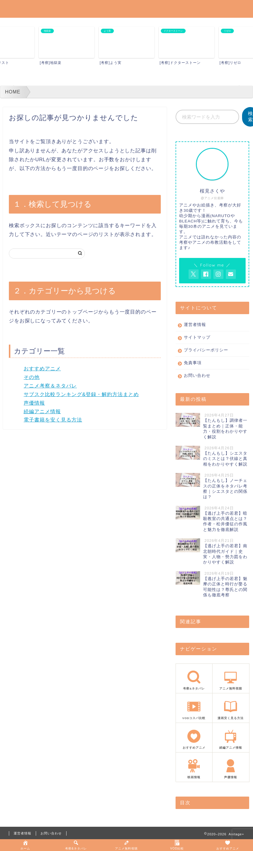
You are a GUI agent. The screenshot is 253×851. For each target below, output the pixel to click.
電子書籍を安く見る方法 (53, 420)
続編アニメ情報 (42, 411)
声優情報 (34, 403)
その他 (32, 377)
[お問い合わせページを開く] (231, 274)
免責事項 (193, 363)
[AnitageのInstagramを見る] (218, 274)
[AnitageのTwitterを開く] (194, 274)
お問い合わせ (197, 375)
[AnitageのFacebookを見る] (206, 274)
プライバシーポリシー (206, 350)
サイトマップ (197, 337)
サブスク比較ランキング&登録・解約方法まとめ (81, 394)
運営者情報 (195, 324)
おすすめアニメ (42, 369)
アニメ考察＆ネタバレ (50, 386)
